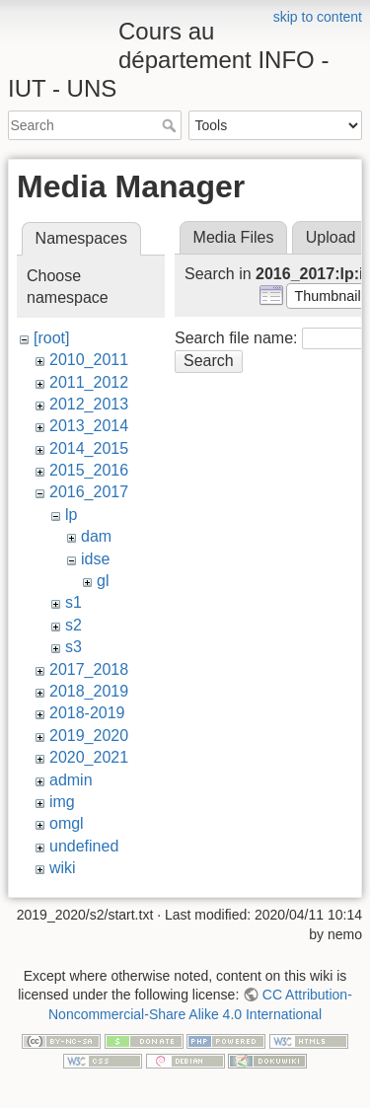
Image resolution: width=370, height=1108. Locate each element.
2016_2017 (88, 491)
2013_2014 (88, 425)
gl (103, 580)
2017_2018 (88, 669)
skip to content (317, 17)
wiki (62, 867)
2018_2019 (88, 691)
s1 (73, 602)
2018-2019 (87, 712)
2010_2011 (88, 359)
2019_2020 (88, 735)
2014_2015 (88, 448)
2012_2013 (88, 404)
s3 (73, 646)
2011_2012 (88, 382)
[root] (51, 338)
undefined (83, 846)
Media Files (233, 237)
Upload (331, 237)
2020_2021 (88, 757)
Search (171, 125)
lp (71, 514)
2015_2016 (88, 470)
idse (95, 559)
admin (71, 780)
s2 (73, 625)
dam (96, 536)
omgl (66, 823)
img (62, 801)
